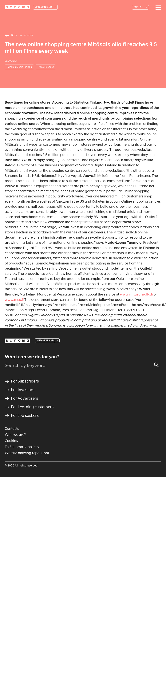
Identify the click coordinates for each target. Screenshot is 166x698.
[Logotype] (17, 7)
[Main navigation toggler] (157, 7)
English (139, 7)
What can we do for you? (32, 357)
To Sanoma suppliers (22, 447)
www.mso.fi (14, 299)
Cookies (11, 440)
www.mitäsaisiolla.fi (136, 294)
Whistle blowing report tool (27, 453)
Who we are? (15, 434)
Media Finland (43, 7)
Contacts (12, 428)
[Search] (156, 365)
